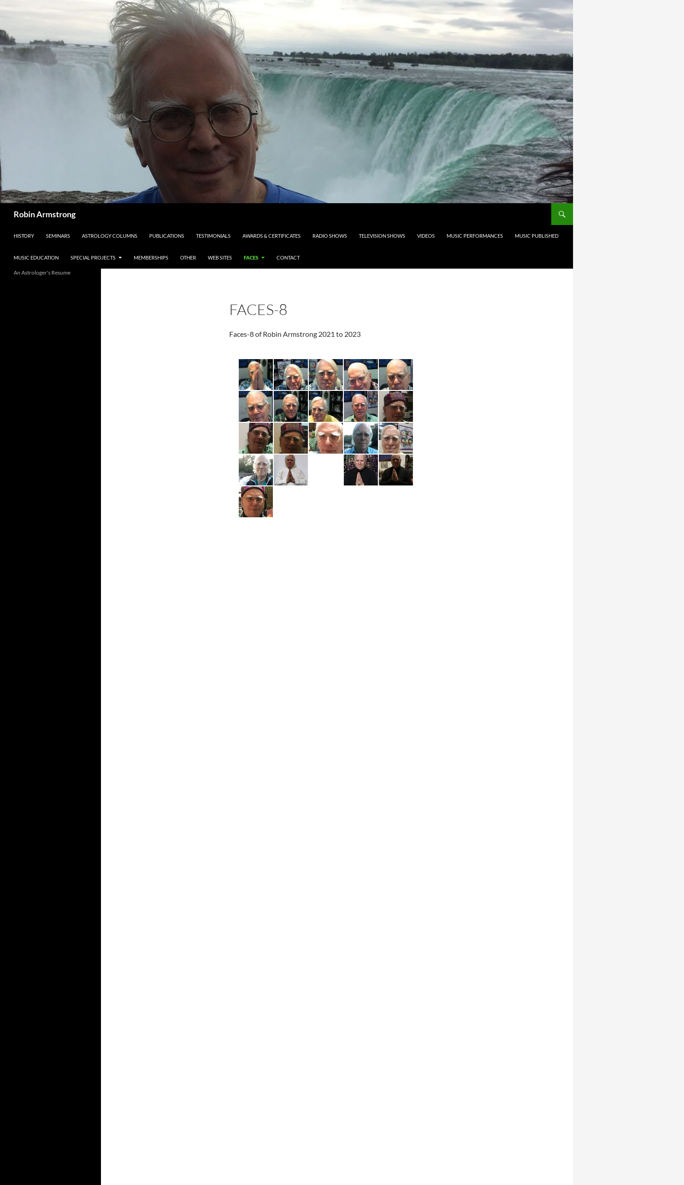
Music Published (536, 236)
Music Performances (475, 236)
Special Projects (93, 257)
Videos (426, 236)
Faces (251, 257)
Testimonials (213, 236)
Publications (166, 236)
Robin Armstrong (44, 214)
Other (188, 257)
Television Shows (382, 236)
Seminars (58, 236)
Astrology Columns (109, 236)
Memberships (151, 257)
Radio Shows (329, 236)
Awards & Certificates (271, 236)
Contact (288, 257)
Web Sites (220, 257)
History (24, 236)
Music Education (36, 257)
